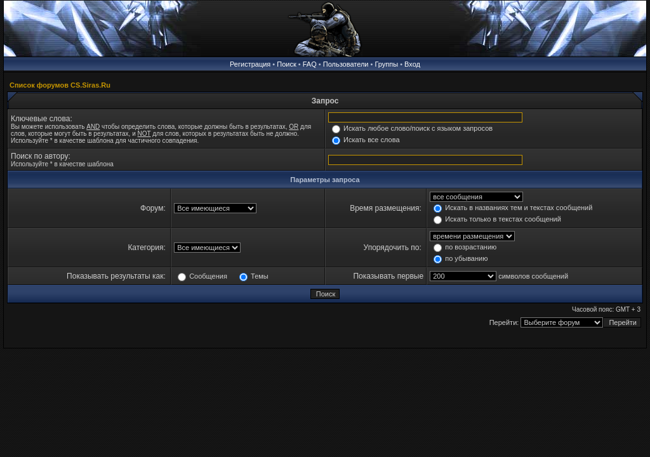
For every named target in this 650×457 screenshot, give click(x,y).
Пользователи (346, 64)
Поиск (286, 64)
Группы (386, 64)
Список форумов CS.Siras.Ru (60, 85)
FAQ (310, 64)
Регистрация (250, 64)
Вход (412, 64)
